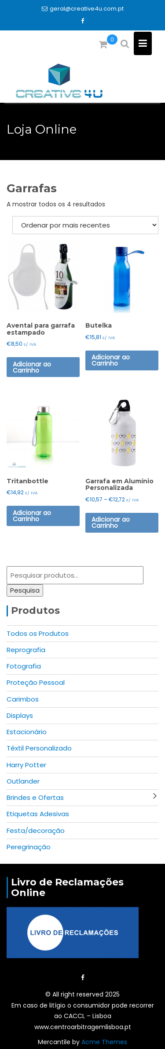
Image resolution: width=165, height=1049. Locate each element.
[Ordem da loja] (85, 225)
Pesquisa (25, 590)
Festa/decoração (36, 830)
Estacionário (27, 731)
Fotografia (24, 666)
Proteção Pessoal (36, 682)
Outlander (23, 781)
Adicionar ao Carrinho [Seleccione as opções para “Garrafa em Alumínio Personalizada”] (111, 522)
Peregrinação (29, 846)
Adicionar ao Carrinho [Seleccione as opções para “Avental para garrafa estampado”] (32, 367)
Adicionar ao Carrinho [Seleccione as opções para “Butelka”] (111, 360)
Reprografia (26, 649)
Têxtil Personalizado (39, 748)
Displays (20, 715)
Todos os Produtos (38, 633)
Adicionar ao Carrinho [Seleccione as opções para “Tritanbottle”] (32, 515)
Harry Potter (26, 764)
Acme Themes (104, 1042)
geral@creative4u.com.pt (83, 8)
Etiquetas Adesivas (38, 813)
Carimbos (23, 699)
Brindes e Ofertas (35, 797)
